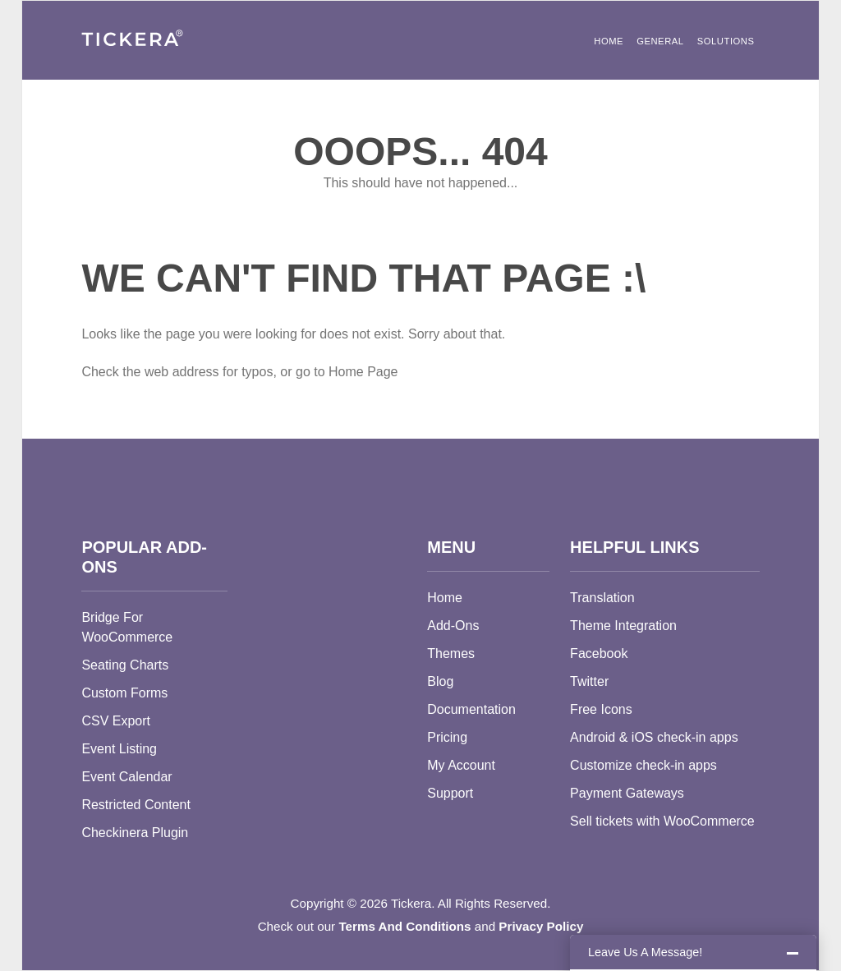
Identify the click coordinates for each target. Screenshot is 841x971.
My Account (461, 765)
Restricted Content (136, 805)
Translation (602, 598)
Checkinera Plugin (134, 833)
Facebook (598, 653)
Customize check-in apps (643, 765)
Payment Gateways (627, 793)
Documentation (471, 709)
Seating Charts (124, 665)
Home (608, 41)
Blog (440, 681)
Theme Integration (623, 626)
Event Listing (119, 749)
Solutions (726, 41)
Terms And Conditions (404, 926)
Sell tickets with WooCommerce (662, 821)
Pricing (447, 737)
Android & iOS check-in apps (654, 737)
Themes (451, 653)
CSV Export (115, 721)
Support (450, 793)
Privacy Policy (541, 926)
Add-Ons (453, 626)
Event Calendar (126, 777)
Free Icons (601, 709)
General (660, 41)
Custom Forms (124, 693)
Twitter (589, 681)
